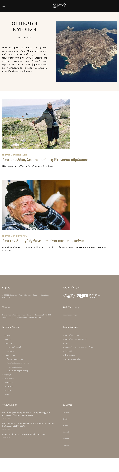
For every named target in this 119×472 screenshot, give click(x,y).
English (66, 419)
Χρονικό (7, 339)
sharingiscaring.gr (70, 315)
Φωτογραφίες (9, 355)
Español (66, 445)
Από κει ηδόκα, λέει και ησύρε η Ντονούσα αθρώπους (45, 160)
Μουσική (7, 390)
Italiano (66, 439)
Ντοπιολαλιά (9, 379)
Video (6, 394)
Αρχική (7, 335)
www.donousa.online (73, 359)
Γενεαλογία (8, 386)
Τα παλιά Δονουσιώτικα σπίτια (18, 363)
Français (66, 425)
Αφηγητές (10, 351)
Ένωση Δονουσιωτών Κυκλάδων (14, 317)
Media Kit (68, 351)
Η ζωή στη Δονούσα (14, 367)
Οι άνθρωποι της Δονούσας (17, 371)
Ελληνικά (66, 412)
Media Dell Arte (35, 317)
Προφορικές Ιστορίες (14, 347)
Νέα (66, 343)
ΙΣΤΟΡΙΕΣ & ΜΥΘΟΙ (20, 155)
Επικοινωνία (70, 355)
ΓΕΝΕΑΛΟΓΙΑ (7, 155)
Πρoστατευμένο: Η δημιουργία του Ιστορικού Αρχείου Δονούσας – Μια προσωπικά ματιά (26, 413)
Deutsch (66, 432)
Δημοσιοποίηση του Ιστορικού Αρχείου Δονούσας (24, 434)
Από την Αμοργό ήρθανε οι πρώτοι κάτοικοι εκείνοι (43, 241)
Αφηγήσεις (8, 343)
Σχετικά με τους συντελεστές (76, 339)
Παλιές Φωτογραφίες (15, 359)
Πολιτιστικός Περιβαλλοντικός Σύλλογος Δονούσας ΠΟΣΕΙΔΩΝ (26, 315)
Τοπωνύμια (8, 382)
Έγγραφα (7, 375)
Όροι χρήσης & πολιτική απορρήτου (79, 347)
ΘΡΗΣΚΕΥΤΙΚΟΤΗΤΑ (20, 236)
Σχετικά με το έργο (72, 335)
